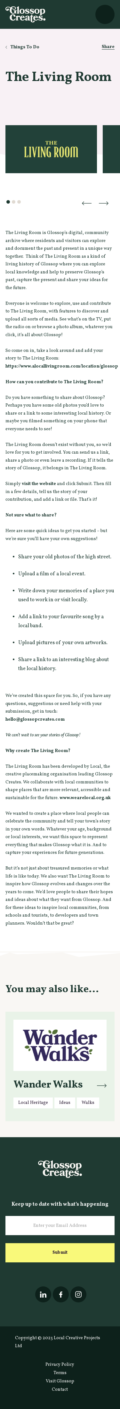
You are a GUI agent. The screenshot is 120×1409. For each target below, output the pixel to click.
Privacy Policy (59, 1365)
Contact (60, 1390)
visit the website (39, 484)
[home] (25, 14)
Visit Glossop (60, 1381)
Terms (60, 1373)
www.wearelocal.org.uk (85, 798)
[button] (105, 14)
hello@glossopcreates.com (35, 720)
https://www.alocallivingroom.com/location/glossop (61, 366)
